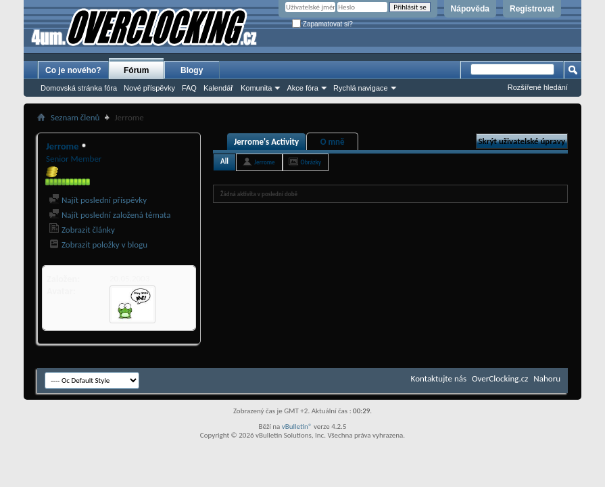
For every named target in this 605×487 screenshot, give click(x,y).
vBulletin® (297, 426)
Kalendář (218, 88)
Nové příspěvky (149, 88)
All (224, 161)
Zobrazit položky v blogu (98, 244)
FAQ (189, 88)
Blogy (191, 70)
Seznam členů (75, 117)
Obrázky (311, 162)
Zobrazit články (82, 230)
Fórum (136, 70)
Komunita (256, 88)
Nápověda (470, 9)
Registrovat (532, 9)
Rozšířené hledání (538, 87)
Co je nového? (73, 70)
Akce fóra (302, 88)
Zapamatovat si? (322, 24)
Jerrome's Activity (266, 142)
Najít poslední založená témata (109, 215)
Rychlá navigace (360, 88)
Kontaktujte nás (438, 378)
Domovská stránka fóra (79, 88)
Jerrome (264, 162)
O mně (332, 142)
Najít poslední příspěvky (98, 200)
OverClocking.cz (500, 378)
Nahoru (546, 378)
